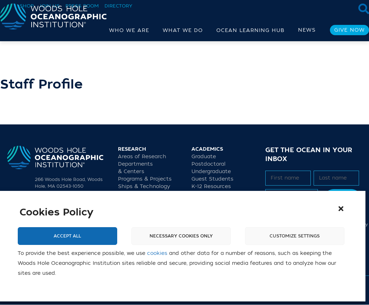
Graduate (203, 156)
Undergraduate (211, 171)
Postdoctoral (208, 164)
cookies (157, 253)
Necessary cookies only (181, 236)
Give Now (349, 30)
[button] (340, 208)
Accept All (67, 236)
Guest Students (212, 179)
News (307, 30)
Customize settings (295, 236)
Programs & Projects (145, 179)
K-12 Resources (211, 186)
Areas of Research (142, 156)
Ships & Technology (144, 186)
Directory (118, 6)
